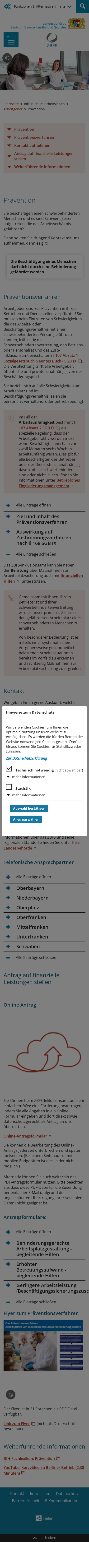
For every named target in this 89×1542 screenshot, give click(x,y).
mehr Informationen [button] (28, 777)
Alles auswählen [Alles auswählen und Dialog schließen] (26, 819)
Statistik (18, 787)
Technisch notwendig (44, 769)
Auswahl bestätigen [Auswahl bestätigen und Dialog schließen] (29, 808)
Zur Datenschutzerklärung (26, 758)
